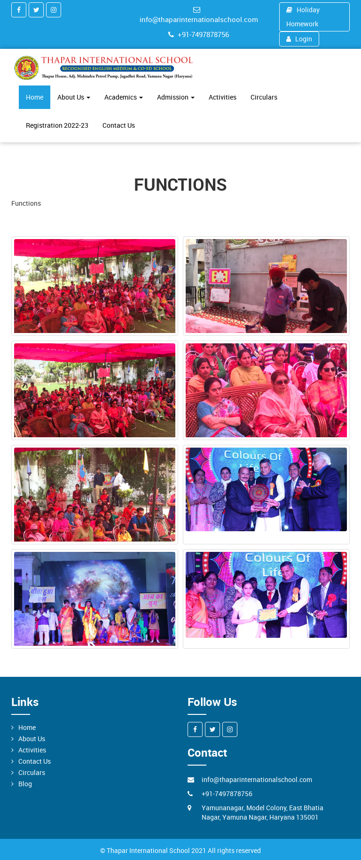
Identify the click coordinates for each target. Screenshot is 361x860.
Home (34, 97)
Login (299, 38)
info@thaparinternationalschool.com (199, 15)
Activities (222, 97)
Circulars (264, 97)
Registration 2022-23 (57, 125)
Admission (176, 97)
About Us (73, 97)
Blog (25, 783)
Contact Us (118, 125)
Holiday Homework (303, 16)
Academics (123, 97)
